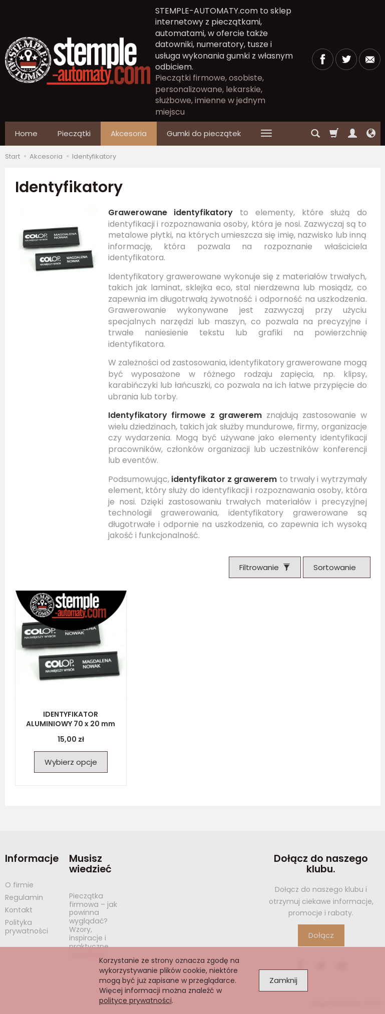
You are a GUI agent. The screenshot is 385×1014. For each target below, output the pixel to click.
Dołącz (321, 935)
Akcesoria (129, 133)
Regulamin (24, 897)
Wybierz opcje (71, 762)
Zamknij (283, 980)
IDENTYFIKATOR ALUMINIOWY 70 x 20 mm (70, 719)
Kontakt (19, 910)
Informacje (32, 858)
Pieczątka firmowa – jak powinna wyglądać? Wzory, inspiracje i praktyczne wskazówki (93, 925)
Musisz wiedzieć (90, 864)
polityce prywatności (135, 1000)
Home (26, 133)
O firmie (19, 885)
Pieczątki (74, 133)
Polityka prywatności (26, 926)
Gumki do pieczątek (204, 133)
